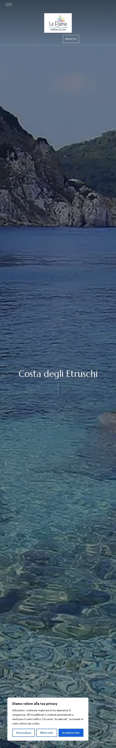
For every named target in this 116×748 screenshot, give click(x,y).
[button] (71, 39)
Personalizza (23, 733)
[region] (47, 719)
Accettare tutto (71, 733)
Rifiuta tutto (46, 733)
